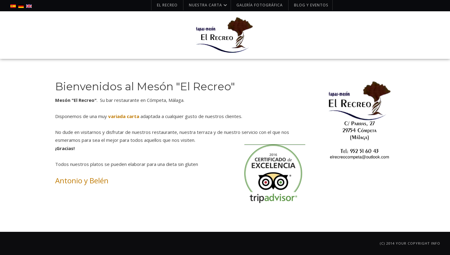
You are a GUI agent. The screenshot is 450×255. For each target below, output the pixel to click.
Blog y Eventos (311, 5)
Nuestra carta (209, 5)
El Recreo (167, 5)
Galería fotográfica (259, 5)
